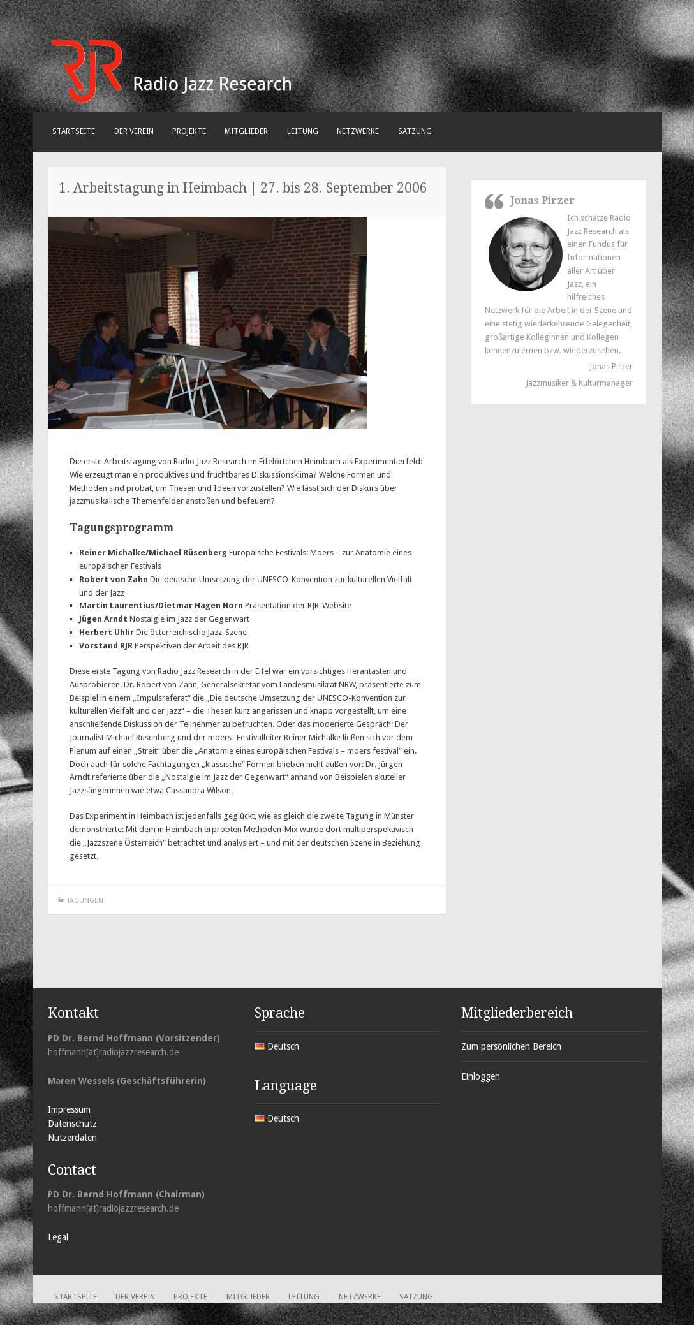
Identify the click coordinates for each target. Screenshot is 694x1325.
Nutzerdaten (72, 1137)
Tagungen (85, 901)
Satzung (415, 131)
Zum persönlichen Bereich (511, 1046)
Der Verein (134, 131)
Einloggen (480, 1076)
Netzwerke (358, 131)
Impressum (69, 1109)
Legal (58, 1237)
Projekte (189, 131)
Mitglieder (246, 131)
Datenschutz (72, 1123)
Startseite (73, 131)
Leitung (302, 131)
